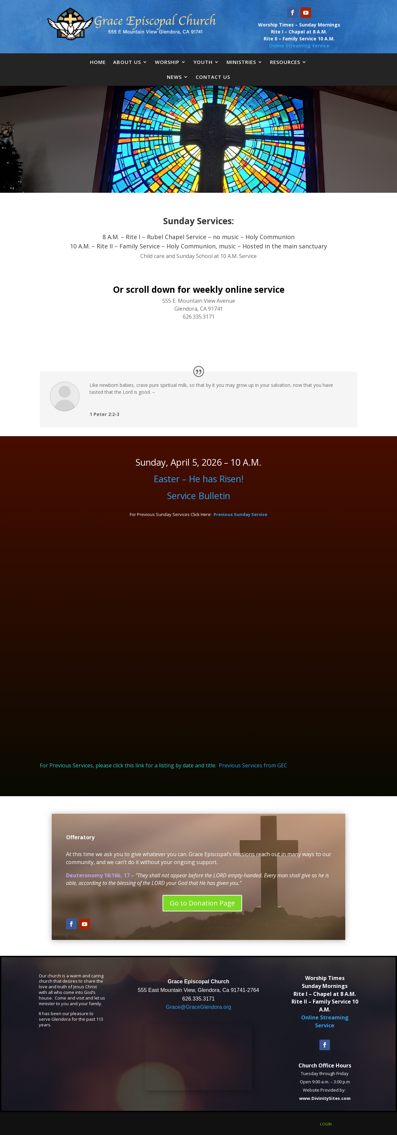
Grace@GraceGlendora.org (198, 1007)
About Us (127, 62)
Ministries (241, 62)
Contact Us (213, 77)
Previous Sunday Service (240, 514)
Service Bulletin (198, 496)
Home (98, 62)
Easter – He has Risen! (198, 479)
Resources (285, 62)
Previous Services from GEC (253, 765)
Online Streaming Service (299, 45)
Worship (167, 62)
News (174, 77)
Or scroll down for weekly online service (199, 289)
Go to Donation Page (202, 903)
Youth (203, 62)
